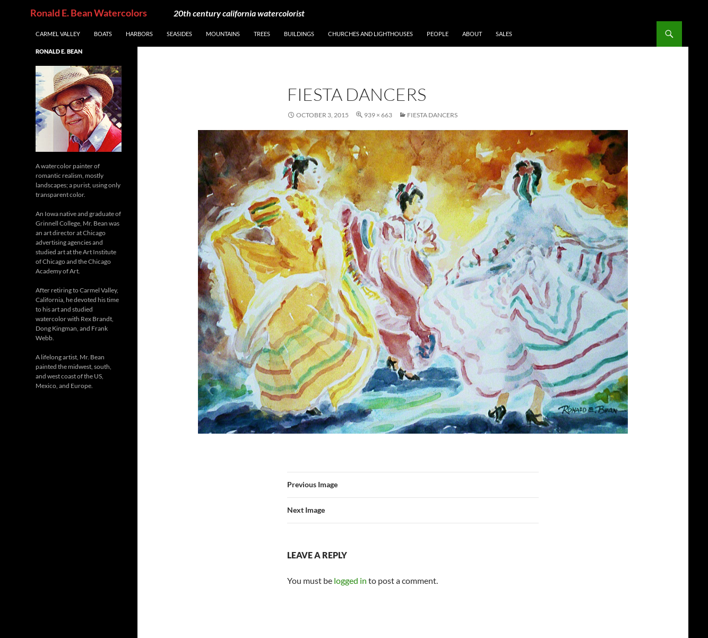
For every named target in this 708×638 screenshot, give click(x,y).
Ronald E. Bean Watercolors (88, 13)
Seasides (179, 33)
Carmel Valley (58, 33)
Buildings (299, 33)
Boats (103, 33)
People (437, 33)
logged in (350, 580)
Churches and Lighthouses (370, 33)
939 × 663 (378, 115)
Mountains (223, 33)
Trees (262, 33)
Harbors (139, 33)
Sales (504, 33)
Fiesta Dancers (432, 115)
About (472, 33)
